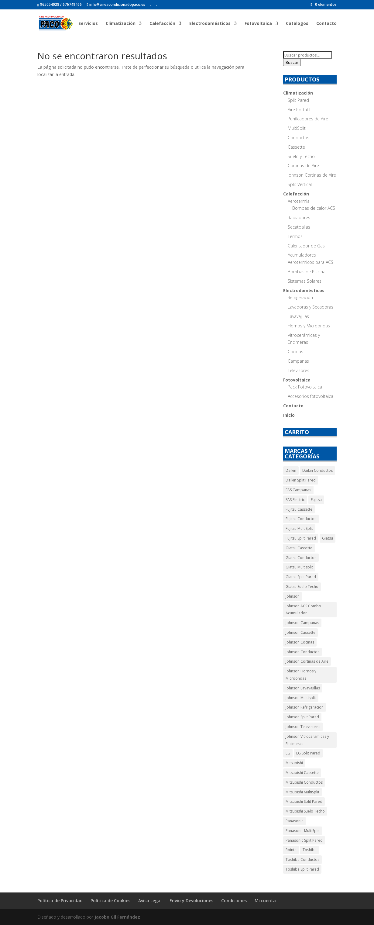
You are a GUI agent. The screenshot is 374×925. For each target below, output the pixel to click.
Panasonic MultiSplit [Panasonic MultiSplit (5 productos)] (303, 830)
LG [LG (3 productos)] (288, 753)
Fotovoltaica (258, 23)
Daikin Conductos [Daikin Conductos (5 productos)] (317, 470)
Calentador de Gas (306, 246)
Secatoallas (299, 227)
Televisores (298, 370)
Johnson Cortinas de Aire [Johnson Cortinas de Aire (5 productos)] (307, 661)
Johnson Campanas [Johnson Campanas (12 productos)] (302, 622)
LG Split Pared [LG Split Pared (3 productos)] (308, 753)
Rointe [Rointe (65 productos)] (291, 849)
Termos (295, 236)
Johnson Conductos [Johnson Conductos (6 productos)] (302, 651)
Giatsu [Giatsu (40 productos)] (327, 538)
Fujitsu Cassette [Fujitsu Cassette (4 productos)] (299, 509)
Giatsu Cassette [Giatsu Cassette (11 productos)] (299, 548)
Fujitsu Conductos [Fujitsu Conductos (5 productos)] (301, 518)
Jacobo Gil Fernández (117, 917)
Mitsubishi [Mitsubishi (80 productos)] (294, 762)
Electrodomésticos (210, 23)
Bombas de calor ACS (313, 208)
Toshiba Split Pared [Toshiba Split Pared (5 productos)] (302, 869)
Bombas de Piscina (306, 271)
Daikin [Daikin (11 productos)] (291, 470)
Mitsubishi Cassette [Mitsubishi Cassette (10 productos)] (302, 772)
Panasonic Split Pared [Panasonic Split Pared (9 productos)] (304, 840)
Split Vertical (300, 184)
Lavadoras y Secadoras (310, 307)
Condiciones (234, 900)
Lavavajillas (298, 316)
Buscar (292, 62)
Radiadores (299, 217)
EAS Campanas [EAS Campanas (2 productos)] (298, 489)
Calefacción (162, 23)
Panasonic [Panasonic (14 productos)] (294, 820)
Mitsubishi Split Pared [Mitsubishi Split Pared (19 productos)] (304, 801)
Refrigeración (300, 297)
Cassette (296, 147)
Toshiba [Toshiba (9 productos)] (310, 849)
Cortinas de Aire (303, 165)
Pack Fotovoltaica (305, 387)
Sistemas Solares (304, 281)
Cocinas (295, 351)
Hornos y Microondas (309, 326)
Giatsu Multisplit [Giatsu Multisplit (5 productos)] (299, 567)
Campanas (298, 361)
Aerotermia (299, 201)
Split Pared (298, 100)
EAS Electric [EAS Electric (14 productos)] (295, 499)
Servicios (88, 23)
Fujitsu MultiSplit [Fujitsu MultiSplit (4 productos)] (299, 528)
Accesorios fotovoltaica (310, 396)
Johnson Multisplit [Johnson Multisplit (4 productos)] (301, 697)
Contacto (326, 23)
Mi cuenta (265, 900)
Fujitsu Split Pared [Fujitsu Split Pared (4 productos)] (301, 538)
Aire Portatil (299, 109)
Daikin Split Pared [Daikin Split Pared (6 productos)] (301, 480)
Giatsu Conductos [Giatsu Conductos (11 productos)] (301, 557)
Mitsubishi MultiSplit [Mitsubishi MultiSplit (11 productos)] (302, 792)
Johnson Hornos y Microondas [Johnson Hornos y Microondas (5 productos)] (301, 674)
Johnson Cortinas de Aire (312, 175)
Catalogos (297, 23)
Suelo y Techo (301, 156)
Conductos (298, 137)
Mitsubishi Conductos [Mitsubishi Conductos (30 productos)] (304, 782)
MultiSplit (297, 128)
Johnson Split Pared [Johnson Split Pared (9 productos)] (302, 717)
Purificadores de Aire (308, 119)
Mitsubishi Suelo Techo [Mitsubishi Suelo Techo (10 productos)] (305, 811)
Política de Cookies (110, 900)
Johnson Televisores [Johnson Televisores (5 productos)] (303, 726)
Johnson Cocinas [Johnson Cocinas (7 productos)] (300, 642)
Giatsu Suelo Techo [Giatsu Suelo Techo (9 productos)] (302, 586)
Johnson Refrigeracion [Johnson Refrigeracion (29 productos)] (305, 707)
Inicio (64, 23)
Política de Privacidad (60, 900)
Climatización (121, 23)
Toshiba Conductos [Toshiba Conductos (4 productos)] (302, 859)
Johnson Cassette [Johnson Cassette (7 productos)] (300, 632)
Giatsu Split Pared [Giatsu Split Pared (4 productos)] (301, 576)
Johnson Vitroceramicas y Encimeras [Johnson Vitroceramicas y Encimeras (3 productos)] (307, 740)
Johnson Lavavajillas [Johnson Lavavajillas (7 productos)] (303, 688)
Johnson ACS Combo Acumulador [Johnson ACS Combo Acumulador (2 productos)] (303, 609)
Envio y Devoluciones (191, 900)
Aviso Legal (150, 900)
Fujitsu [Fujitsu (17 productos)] (316, 499)
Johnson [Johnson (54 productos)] (293, 596)
